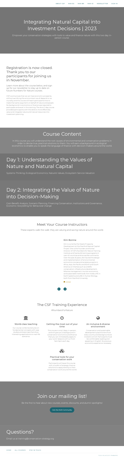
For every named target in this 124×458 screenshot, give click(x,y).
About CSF (60, 3)
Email (67, 282)
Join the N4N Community (62, 410)
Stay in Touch (35, 450)
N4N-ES (71, 3)
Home (8, 450)
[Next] (65, 289)
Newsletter (102, 3)
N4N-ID (90, 3)
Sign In (114, 3)
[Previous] (58, 289)
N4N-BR (81, 3)
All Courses (20, 450)
